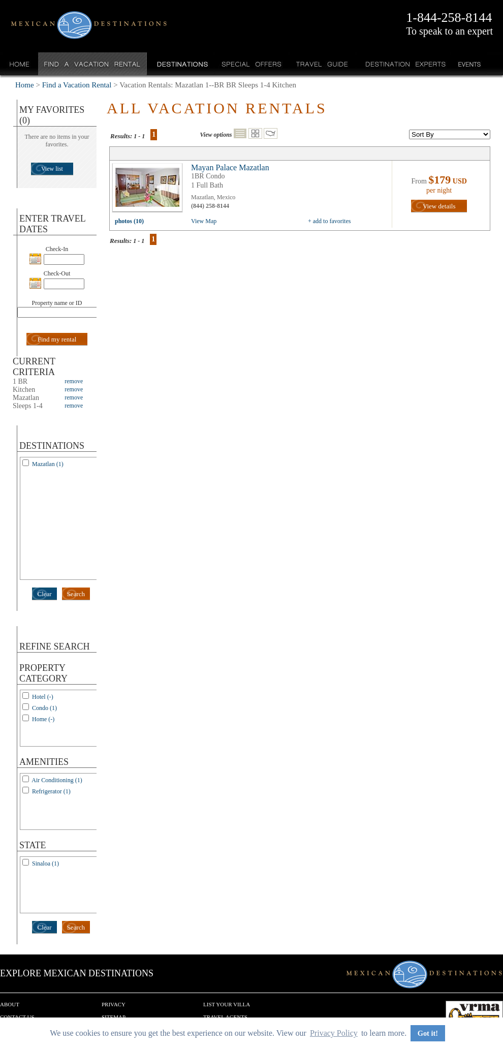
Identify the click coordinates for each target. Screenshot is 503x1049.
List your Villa (226, 1004)
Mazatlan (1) (48, 464)
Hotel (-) (42, 696)
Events (469, 63)
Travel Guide (322, 63)
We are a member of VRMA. (474, 1016)
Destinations (181, 63)
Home (19, 63)
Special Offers (251, 63)
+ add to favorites (329, 221)
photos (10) (129, 221)
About (9, 1004)
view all (150, 190)
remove (74, 381)
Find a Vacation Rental (92, 63)
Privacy (113, 1004)
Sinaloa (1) (45, 863)
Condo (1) (44, 708)
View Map (203, 221)
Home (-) (43, 719)
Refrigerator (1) (51, 791)
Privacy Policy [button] (334, 1033)
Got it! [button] (428, 1033)
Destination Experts (403, 63)
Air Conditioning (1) (57, 780)
